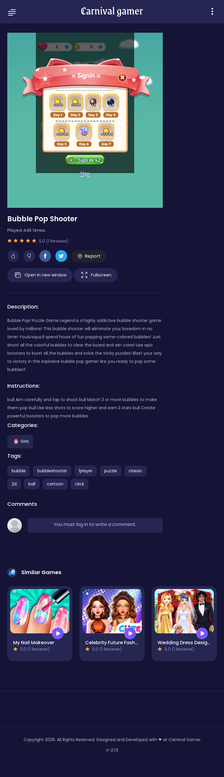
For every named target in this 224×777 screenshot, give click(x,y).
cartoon (55, 484)
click (79, 484)
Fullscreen (95, 275)
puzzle (110, 471)
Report (89, 256)
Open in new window (39, 275)
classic (135, 471)
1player (85, 471)
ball (31, 484)
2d (14, 484)
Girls (20, 441)
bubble (19, 471)
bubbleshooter (52, 471)
